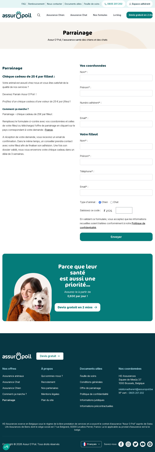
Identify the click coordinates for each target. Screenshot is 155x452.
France (49, 129)
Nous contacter (54, 4)
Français (91, 444)
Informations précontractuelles (96, 406)
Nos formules (100, 15)
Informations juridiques (92, 400)
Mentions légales (50, 394)
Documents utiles (73, 4)
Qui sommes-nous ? (52, 375)
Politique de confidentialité (94, 394)
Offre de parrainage (90, 388)
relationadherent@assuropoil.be (136, 389)
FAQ (24, 4)
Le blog (117, 15)
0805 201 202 (136, 392)
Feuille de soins (91, 4)
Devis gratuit (50, 356)
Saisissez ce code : (106, 210)
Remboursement (36, 4)
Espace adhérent (139, 4)
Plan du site (47, 400)
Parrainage (8, 400)
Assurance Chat (78, 15)
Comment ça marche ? (14, 394)
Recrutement (48, 381)
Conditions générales (91, 381)
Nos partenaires (49, 388)
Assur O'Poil (29, 444)
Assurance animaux (13, 375)
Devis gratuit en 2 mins (77, 307)
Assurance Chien (55, 15)
